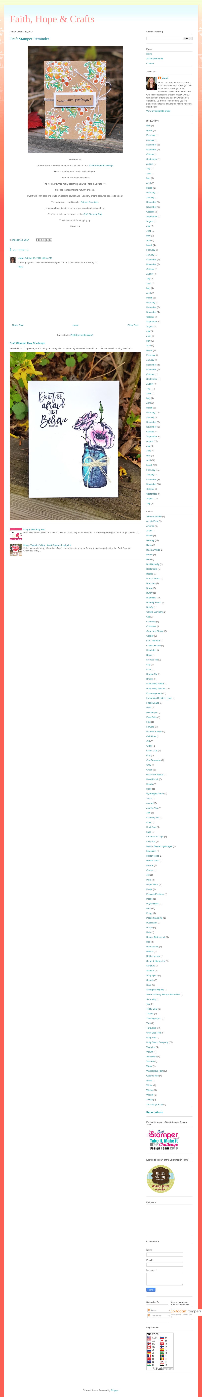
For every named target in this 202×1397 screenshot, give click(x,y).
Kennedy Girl (152, 817)
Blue (148, 559)
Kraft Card (151, 827)
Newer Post (17, 325)
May (148, 125)
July (148, 168)
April (148, 183)
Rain (148, 932)
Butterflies (151, 597)
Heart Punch (152, 779)
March (149, 130)
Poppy (149, 913)
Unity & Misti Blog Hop (34, 529)
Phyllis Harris (152, 903)
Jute (148, 812)
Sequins (150, 970)
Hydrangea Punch (155, 793)
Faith (148, 707)
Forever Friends (154, 731)
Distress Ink (152, 659)
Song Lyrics (152, 975)
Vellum (149, 1052)
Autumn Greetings (89, 202)
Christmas (151, 626)
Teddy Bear (151, 1009)
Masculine (151, 851)
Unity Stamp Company (157, 1042)
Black (149, 545)
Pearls (149, 899)
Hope (149, 789)
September (151, 159)
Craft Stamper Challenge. (101, 165)
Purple (149, 927)
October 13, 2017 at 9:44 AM (38, 258)
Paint (148, 879)
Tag (148, 1004)
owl (148, 875)
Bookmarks (151, 569)
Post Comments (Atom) (81, 335)
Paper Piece (152, 884)
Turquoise (151, 1028)
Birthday (150, 540)
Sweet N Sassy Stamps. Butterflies (163, 994)
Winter (149, 1085)
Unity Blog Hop (153, 1032)
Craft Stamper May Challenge (27, 343)
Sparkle (150, 980)
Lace (148, 832)
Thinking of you (153, 1018)
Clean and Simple (155, 631)
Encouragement (154, 693)
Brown (149, 588)
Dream (149, 679)
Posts (152, 1310)
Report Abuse (154, 1112)
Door (148, 669)
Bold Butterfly (152, 564)
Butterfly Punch (153, 602)
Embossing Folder (155, 683)
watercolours (152, 1075)
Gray (148, 765)
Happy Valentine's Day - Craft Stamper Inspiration (47, 545)
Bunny (149, 593)
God (148, 755)
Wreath (149, 1095)
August (149, 164)
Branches (151, 583)
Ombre (149, 870)
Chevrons (151, 621)
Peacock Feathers (155, 894)
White (149, 1080)
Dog (148, 664)
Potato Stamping (154, 918)
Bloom (149, 554)
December (151, 144)
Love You (150, 841)
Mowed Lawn (152, 860)
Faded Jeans (152, 703)
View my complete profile (158, 111)
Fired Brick (151, 717)
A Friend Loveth (154, 516)
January (150, 140)
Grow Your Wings (154, 774)
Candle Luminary (154, 612)
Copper (150, 636)
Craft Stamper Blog (92, 214)
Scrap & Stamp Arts (155, 961)
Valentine (150, 1047)
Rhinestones (152, 946)
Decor (149, 655)
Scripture (150, 965)
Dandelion (151, 650)
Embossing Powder (155, 688)
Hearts (149, 784)
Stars (148, 985)
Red (148, 942)
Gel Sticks (151, 736)
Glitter (149, 746)
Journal (150, 803)
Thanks (150, 1013)
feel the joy (151, 712)
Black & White (153, 550)
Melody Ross (152, 856)
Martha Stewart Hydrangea (159, 846)
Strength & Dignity (155, 989)
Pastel (149, 889)
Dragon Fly (151, 674)
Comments (154, 1315)
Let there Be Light (155, 836)
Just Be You (152, 808)
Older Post (133, 325)
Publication (151, 922)
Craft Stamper (153, 640)
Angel (149, 530)
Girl (148, 741)
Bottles (149, 574)
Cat (148, 616)
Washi (149, 1066)
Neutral (149, 865)
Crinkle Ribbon (153, 645)
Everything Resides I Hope (159, 698)
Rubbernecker (153, 956)
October (150, 154)
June (148, 173)
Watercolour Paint (155, 1071)
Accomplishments (155, 58)
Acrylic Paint (152, 521)
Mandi (165, 78)
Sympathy (151, 999)
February (150, 135)
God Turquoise (153, 760)
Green (149, 769)
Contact (150, 63)
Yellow (149, 1099)
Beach (149, 535)
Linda (21, 258)
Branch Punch (153, 578)
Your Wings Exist (154, 1104)
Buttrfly (149, 607)
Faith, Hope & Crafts (52, 18)
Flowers (150, 727)
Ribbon (149, 951)
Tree (148, 1023)
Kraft (148, 822)
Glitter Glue (151, 750)
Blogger (114, 1390)
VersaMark (151, 1056)
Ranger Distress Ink (156, 937)
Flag (148, 722)
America (150, 526)
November (151, 149)
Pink (148, 908)
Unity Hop (151, 1037)
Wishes (150, 1090)
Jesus (149, 798)
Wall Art (150, 1061)
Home (75, 325)
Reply (20, 267)
